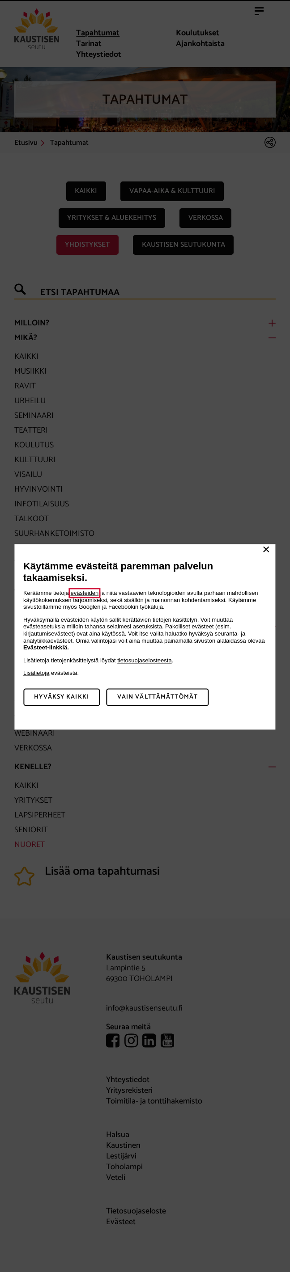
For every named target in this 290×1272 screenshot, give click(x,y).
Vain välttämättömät (157, 697)
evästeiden (84, 593)
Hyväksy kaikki (61, 697)
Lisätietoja (36, 673)
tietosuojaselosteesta (144, 660)
